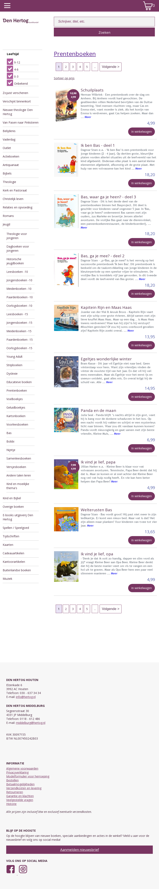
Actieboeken (11, 156)
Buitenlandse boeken (17, 570)
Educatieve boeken (19, 382)
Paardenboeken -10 (19, 297)
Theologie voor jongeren (16, 236)
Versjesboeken (16, 467)
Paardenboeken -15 (19, 340)
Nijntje (10, 450)
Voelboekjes (14, 399)
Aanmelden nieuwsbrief (79, 849)
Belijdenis (9, 131)
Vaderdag (9, 139)
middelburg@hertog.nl (30, 723)
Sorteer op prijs (64, 78)
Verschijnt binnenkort (17, 101)
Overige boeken (13, 507)
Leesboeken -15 (17, 314)
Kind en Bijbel (12, 498)
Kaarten (8, 545)
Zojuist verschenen (15, 93)
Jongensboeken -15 (19, 323)
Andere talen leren (18, 475)
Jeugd (6, 224)
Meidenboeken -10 (18, 289)
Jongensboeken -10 (19, 280)
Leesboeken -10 (17, 272)
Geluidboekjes (15, 407)
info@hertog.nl (26, 697)
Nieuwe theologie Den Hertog (18, 112)
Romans (8, 216)
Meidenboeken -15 (18, 331)
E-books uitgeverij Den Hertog (18, 517)
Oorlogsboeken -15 (19, 348)
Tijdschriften (11, 536)
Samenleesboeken (18, 458)
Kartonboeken (15, 416)
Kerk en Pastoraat (15, 190)
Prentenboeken (16, 390)
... (95, 67)
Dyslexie (12, 373)
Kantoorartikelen (14, 562)
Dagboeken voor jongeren (17, 248)
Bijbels (7, 173)
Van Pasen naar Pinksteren (21, 122)
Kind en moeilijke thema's (17, 486)
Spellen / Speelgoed (16, 528)
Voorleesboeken (17, 424)
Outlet (7, 148)
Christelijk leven (13, 199)
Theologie (9, 182)
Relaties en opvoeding (17, 207)
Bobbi (10, 441)
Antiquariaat (11, 165)
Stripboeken (14, 365)
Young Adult (14, 356)
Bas (9, 433)
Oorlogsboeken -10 (19, 306)
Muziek (7, 579)
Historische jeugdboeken (15, 261)
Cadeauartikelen (13, 553)
